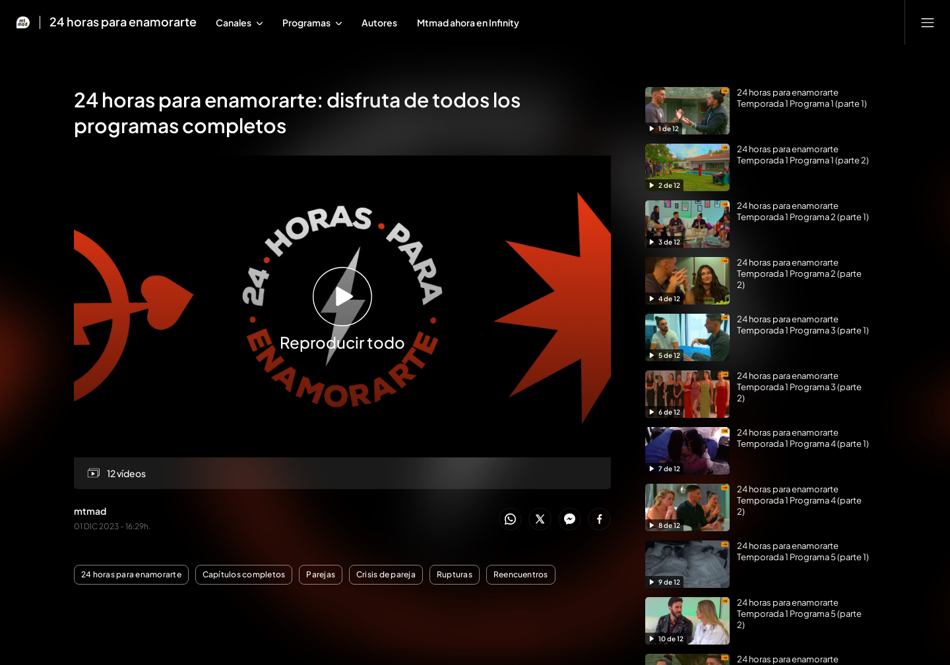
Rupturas (454, 575)
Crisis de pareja (386, 575)
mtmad (90, 510)
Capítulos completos (244, 575)
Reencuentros (520, 575)
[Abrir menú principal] (927, 22)
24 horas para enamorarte (131, 575)
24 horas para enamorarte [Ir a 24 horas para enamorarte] (123, 22)
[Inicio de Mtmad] (23, 22)
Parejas (320, 575)
